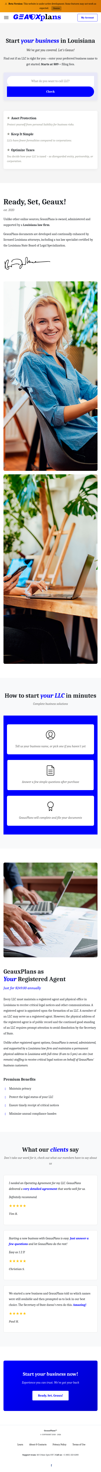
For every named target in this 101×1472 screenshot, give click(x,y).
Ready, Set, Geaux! (50, 1395)
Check (50, 92)
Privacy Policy (59, 1444)
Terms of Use (78, 1444)
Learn (20, 1444)
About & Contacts (37, 1444)
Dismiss (56, 8)
